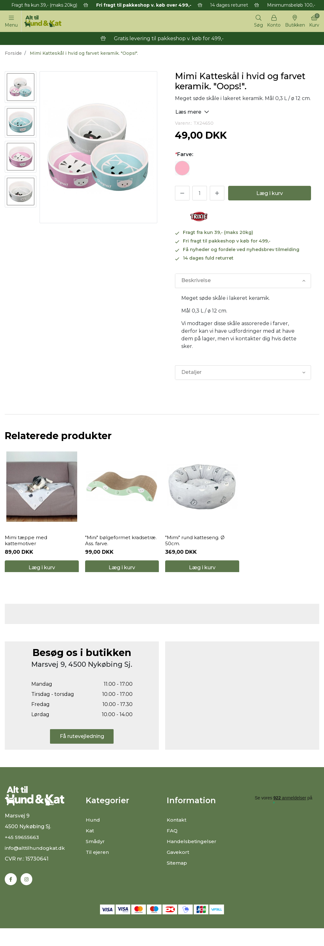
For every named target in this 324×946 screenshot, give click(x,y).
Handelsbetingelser (192, 854)
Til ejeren (97, 865)
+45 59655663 (22, 855)
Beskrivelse (195, 282)
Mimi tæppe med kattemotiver (26, 547)
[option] (20, 88)
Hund (93, 833)
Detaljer (191, 373)
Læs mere (192, 112)
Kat (90, 844)
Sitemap (178, 876)
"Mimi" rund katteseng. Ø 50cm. (197, 547)
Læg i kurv (269, 194)
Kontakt (177, 833)
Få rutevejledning (82, 749)
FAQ (172, 844)
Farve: (184, 155)
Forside (13, 54)
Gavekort (178, 865)
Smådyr (96, 854)
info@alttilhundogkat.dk (36, 865)
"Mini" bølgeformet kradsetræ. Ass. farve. (111, 547)
